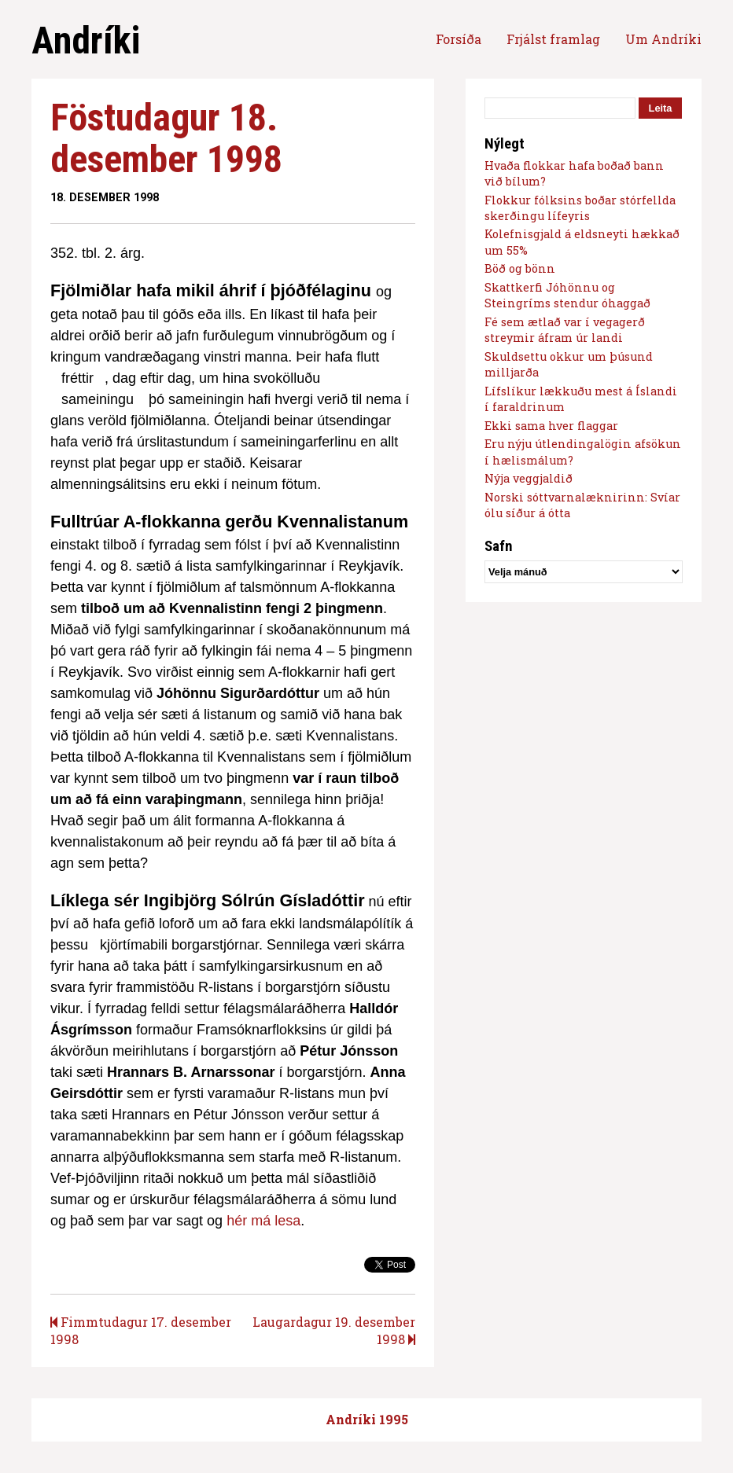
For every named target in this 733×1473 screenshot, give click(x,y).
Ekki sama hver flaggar (551, 425)
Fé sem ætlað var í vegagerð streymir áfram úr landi (564, 329)
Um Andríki (663, 39)
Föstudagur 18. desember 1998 (166, 138)
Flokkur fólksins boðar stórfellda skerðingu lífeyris (580, 208)
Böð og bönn (519, 268)
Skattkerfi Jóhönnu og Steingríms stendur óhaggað (567, 295)
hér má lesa (263, 1221)
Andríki (85, 40)
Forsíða (458, 39)
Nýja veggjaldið (528, 478)
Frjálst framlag (553, 39)
